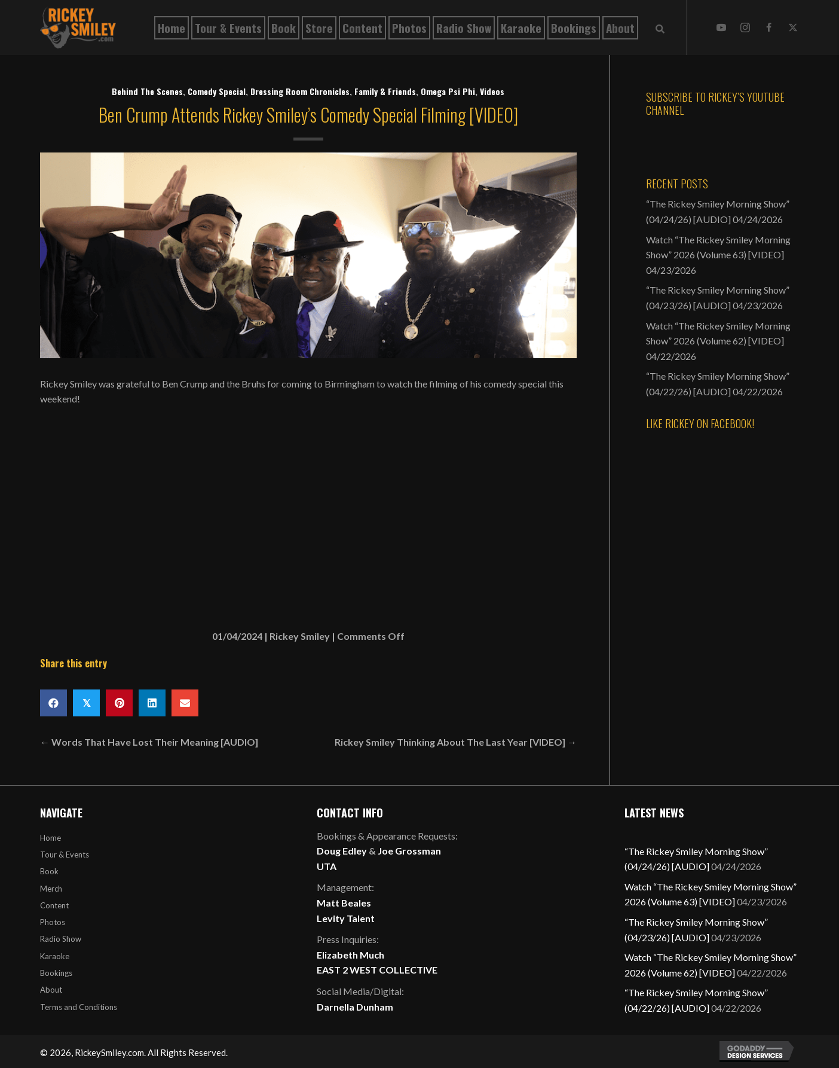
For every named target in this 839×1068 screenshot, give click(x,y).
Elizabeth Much (350, 954)
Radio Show (60, 939)
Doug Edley (342, 850)
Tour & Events (64, 854)
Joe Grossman (409, 850)
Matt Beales (344, 902)
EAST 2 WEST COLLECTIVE (377, 969)
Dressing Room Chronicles (300, 91)
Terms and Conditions (78, 1007)
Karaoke (54, 956)
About (51, 989)
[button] (721, 27)
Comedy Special (217, 91)
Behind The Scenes (147, 91)
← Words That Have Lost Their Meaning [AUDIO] (149, 741)
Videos (492, 91)
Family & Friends (385, 91)
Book (49, 871)
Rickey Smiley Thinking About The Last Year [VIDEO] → (456, 741)
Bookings (56, 973)
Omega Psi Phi (448, 91)
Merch (51, 888)
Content (54, 905)
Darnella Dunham (355, 1006)
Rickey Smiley (300, 636)
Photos (52, 922)
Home (50, 838)
